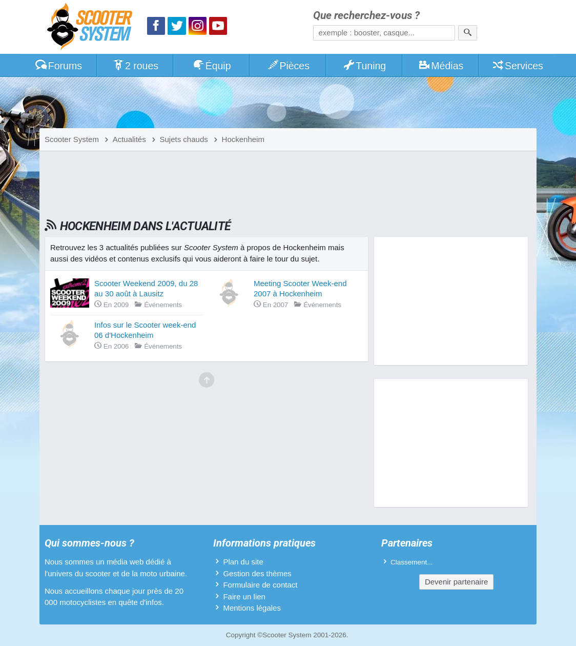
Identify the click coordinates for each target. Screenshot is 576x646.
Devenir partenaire (456, 581)
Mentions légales (252, 607)
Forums (58, 65)
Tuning (364, 65)
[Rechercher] (467, 33)
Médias (441, 65)
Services (517, 65)
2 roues (135, 65)
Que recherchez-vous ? (366, 16)
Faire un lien (244, 596)
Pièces (288, 65)
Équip (211, 65)
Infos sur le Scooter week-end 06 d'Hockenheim (145, 329)
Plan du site (243, 561)
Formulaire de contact (260, 584)
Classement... (411, 562)
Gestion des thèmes (257, 573)
